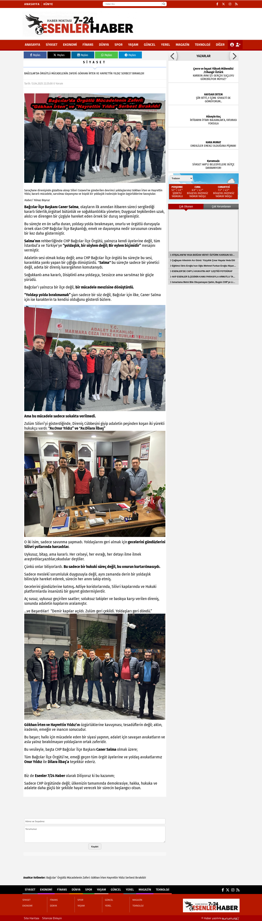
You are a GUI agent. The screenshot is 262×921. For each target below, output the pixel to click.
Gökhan (95, 877)
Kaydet (94, 846)
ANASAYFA (32, 44)
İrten (103, 877)
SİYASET (51, 44)
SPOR (118, 44)
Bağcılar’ (51, 877)
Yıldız (122, 877)
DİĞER (220, 44)
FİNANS (88, 44)
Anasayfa (32, 4)
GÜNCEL (149, 44)
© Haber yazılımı (220, 918)
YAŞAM (133, 44)
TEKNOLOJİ (202, 44)
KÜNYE (48, 4)
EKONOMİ (70, 44)
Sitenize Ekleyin (52, 918)
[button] (172, 56)
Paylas (35, 55)
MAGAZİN (182, 44)
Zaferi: (86, 877)
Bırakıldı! (140, 877)
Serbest (130, 877)
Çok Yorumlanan (221, 206)
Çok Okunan (186, 206)
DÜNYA (104, 44)
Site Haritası (31, 918)
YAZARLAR (203, 56)
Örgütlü (61, 877)
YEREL (165, 44)
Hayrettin (112, 877)
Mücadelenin (74, 877)
